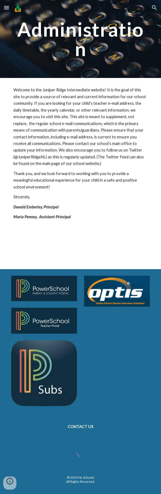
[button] (6, 7)
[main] (80, 39)
